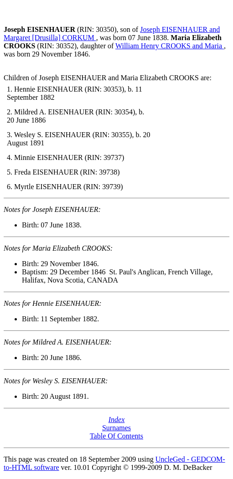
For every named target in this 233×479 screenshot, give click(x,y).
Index (117, 419)
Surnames (116, 428)
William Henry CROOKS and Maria (169, 46)
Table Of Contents (116, 436)
